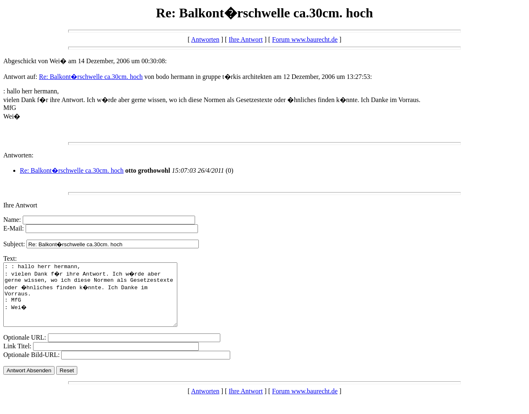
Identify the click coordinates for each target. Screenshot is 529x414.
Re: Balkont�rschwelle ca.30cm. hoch (91, 76)
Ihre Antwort (245, 39)
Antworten (205, 39)
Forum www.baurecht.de (304, 39)
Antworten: (18, 155)
